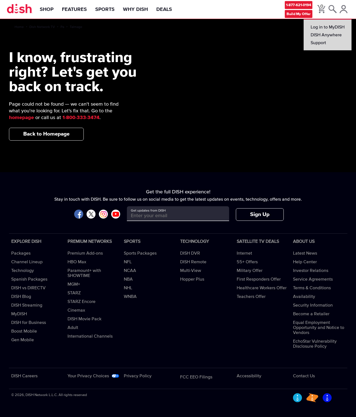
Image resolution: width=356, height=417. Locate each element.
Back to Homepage (46, 134)
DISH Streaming (26, 305)
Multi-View (190, 270)
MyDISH (19, 314)
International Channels (90, 336)
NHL (128, 288)
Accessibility (249, 376)
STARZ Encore (82, 301)
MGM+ (74, 284)
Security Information (313, 305)
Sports (105, 9)
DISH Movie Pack (84, 319)
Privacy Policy (138, 376)
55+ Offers (247, 262)
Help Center (305, 262)
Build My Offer (299, 14)
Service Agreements (313, 279)
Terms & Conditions (312, 288)
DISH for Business (28, 322)
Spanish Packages (29, 279)
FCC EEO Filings (196, 377)
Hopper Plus (192, 279)
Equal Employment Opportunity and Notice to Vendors (318, 327)
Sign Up (259, 214)
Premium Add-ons (85, 253)
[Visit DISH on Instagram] (103, 214)
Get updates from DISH (148, 210)
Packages (21, 253)
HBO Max (77, 262)
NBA (128, 279)
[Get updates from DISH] (173, 215)
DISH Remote (193, 262)
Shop (46, 9)
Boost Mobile (24, 331)
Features (74, 9)
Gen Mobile (22, 340)
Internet (244, 253)
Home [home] (19, 27)
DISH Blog (21, 296)
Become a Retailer (311, 314)
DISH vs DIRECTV (28, 288)
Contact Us (304, 376)
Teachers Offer (251, 296)
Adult (73, 327)
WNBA (130, 296)
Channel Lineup (27, 262)
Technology (22, 270)
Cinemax (76, 310)
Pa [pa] (62, 27)
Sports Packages (140, 253)
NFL (128, 262)
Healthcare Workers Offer (262, 288)
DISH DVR (190, 253)
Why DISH (135, 9)
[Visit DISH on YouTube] (115, 214)
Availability (304, 296)
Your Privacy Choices (88, 376)
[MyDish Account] (343, 9)
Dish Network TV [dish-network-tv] (42, 27)
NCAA (130, 270)
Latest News (305, 253)
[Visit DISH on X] (91, 214)
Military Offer (249, 270)
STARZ (74, 293)
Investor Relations (310, 270)
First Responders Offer (259, 279)
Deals (164, 9)
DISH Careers (24, 376)
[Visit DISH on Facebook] (78, 214)
